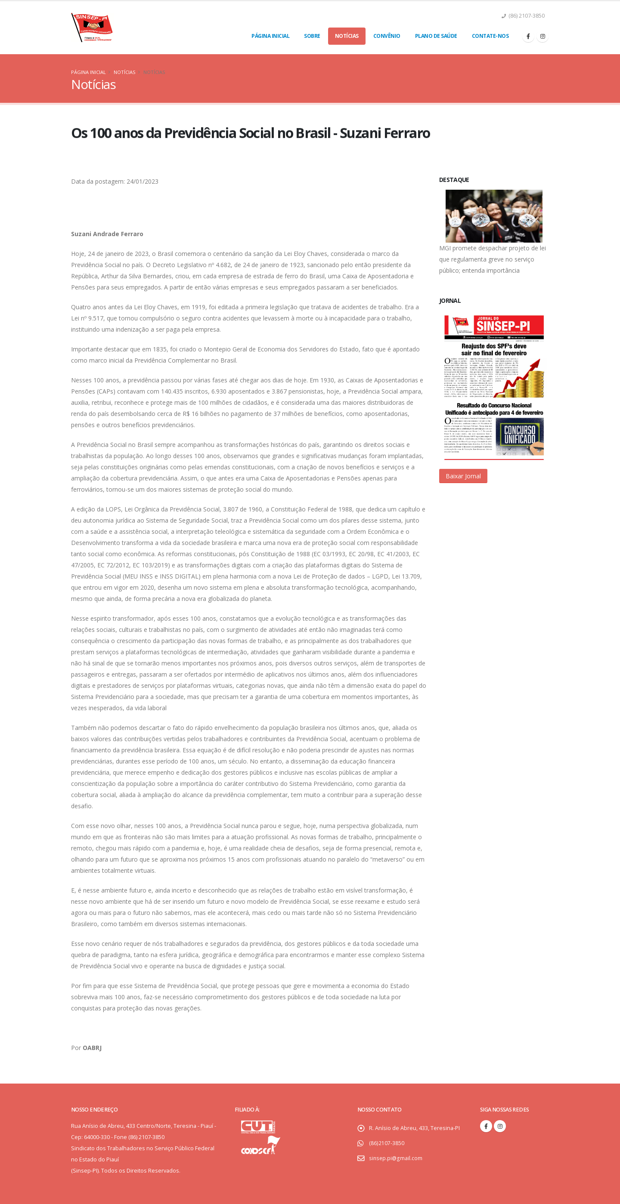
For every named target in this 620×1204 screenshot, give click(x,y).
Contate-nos (490, 36)
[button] (463, 476)
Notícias (347, 36)
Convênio (386, 36)
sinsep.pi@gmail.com (396, 1158)
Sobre (312, 36)
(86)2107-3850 (386, 1143)
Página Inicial (270, 36)
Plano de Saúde (436, 36)
